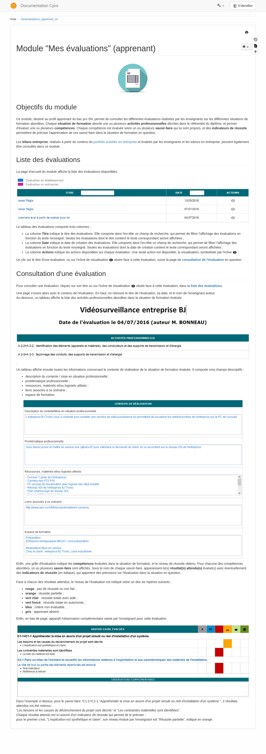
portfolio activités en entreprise (116, 142)
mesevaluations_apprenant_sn (39, 19)
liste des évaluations (206, 285)
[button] (221, 5)
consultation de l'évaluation (203, 260)
